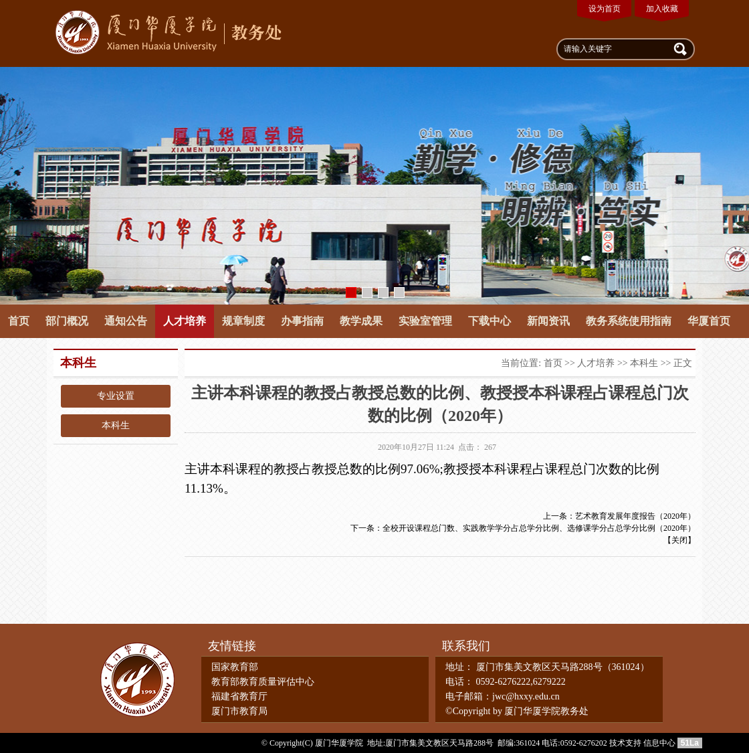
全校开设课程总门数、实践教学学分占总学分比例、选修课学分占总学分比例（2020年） (539, 528)
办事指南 (302, 321)
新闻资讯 (548, 321)
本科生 (116, 425)
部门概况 (66, 321)
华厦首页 (708, 321)
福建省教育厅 (239, 696)
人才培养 (184, 321)
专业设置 (115, 396)
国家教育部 (234, 667)
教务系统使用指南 (628, 321)
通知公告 (125, 321)
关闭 (679, 540)
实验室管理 (425, 321)
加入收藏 (662, 8)
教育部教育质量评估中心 (262, 682)
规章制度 (243, 321)
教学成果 (361, 321)
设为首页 (604, 8)
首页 (18, 321)
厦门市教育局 (239, 711)
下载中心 (489, 321)
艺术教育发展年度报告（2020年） (635, 516)
